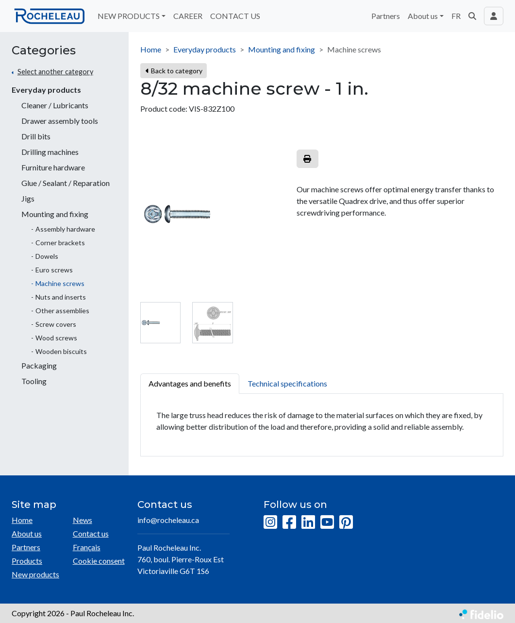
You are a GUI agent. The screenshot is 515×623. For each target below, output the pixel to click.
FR (456, 15)
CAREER (187, 15)
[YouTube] (327, 522)
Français (86, 547)
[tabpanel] (321, 425)
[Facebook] (289, 522)
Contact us (91, 533)
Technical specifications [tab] (287, 383)
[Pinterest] (346, 522)
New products (35, 574)
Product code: (163, 108)
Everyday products (46, 89)
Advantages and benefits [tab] (190, 383)
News (82, 519)
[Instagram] (270, 522)
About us (27, 533)
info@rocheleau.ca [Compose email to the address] (168, 519)
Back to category (174, 71)
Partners (385, 15)
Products (27, 560)
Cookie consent (99, 560)
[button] (472, 16)
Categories (44, 50)
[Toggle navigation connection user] (493, 16)
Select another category (55, 71)
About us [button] (423, 15)
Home (150, 49)
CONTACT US (235, 15)
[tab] (160, 322)
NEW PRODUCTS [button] (129, 15)
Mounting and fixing (281, 49)
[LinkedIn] (308, 522)
